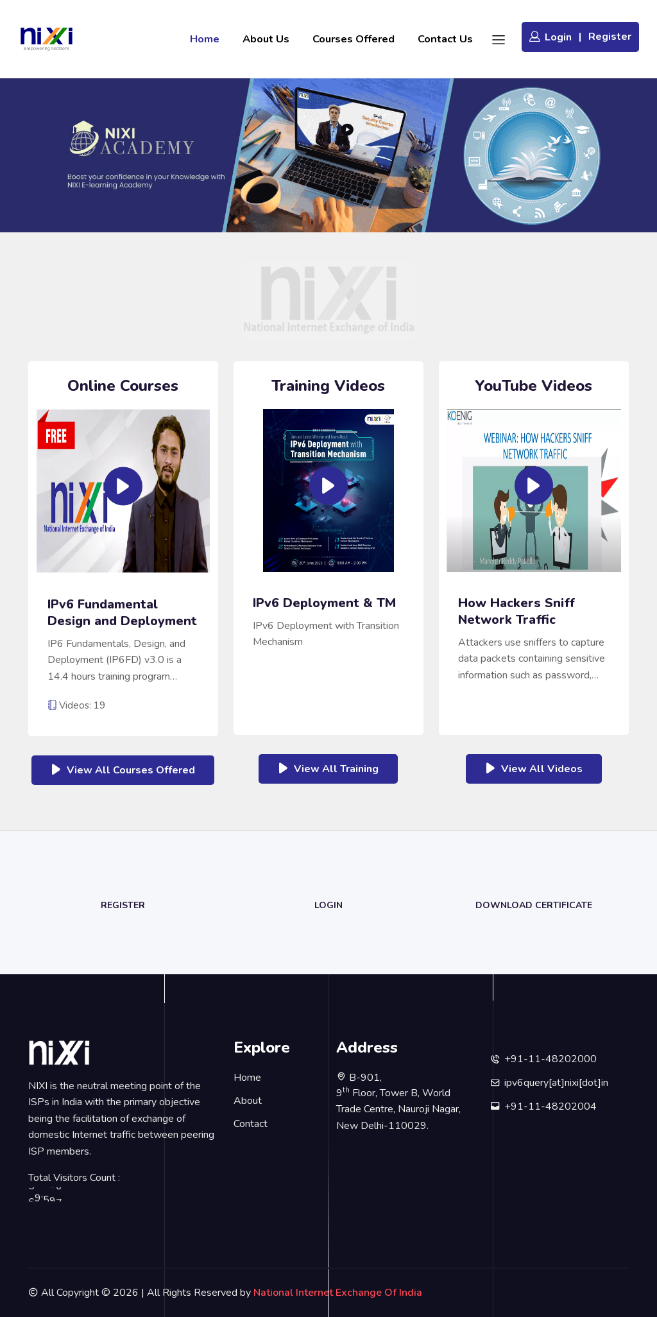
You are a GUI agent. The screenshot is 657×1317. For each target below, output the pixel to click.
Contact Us (445, 38)
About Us (266, 38)
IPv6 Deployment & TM (324, 603)
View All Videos (534, 769)
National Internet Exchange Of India (337, 1293)
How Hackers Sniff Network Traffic (516, 611)
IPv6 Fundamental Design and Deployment (122, 613)
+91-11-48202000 (550, 1059)
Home (204, 38)
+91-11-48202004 (550, 1106)
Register (609, 37)
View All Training (328, 769)
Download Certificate (533, 905)
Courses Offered (353, 38)
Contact (251, 1124)
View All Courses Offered (123, 770)
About (248, 1101)
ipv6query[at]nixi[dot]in (556, 1083)
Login (550, 37)
